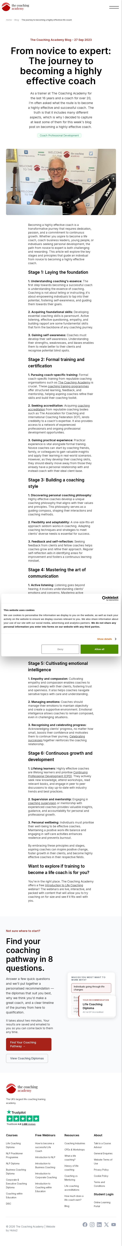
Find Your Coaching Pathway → (23, 1044)
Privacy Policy (101, 1169)
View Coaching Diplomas (27, 1058)
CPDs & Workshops (74, 1149)
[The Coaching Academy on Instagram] (91, 1226)
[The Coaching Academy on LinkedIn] (98, 1226)
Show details (104, 637)
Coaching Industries (74, 1143)
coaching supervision (42, 803)
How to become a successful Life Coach (44, 1147)
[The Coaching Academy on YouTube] (113, 1226)
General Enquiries (103, 1153)
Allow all (99, 647)
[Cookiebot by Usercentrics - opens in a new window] (104, 596)
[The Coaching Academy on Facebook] (84, 1226)
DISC (8, 1203)
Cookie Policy (101, 1176)
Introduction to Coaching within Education (43, 1187)
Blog (66, 1206)
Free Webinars (45, 1135)
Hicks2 (13, 1230)
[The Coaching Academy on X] (105, 1226)
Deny (60, 647)
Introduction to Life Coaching (64, 885)
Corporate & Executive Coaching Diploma (16, 1183)
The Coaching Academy (74, 382)
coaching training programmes (68, 386)
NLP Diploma (12, 1163)
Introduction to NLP (45, 1157)
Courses (12, 1135)
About (98, 1135)
